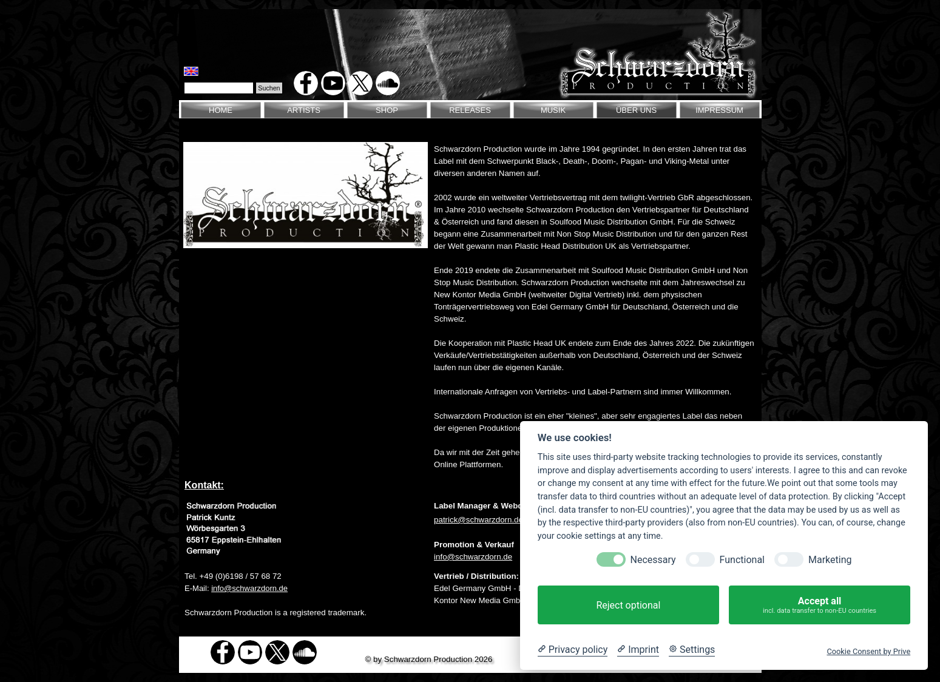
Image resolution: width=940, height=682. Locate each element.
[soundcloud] (388, 83)
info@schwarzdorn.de (473, 556)
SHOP (387, 110)
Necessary (653, 560)
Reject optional (628, 605)
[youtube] (333, 83)
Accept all (819, 605)
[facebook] (306, 83)
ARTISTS (303, 110)
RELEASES (470, 110)
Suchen (269, 88)
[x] (360, 83)
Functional (742, 560)
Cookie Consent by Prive (868, 651)
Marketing (829, 560)
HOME (220, 110)
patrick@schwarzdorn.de (478, 519)
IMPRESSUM (719, 110)
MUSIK (553, 110)
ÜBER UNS (636, 110)
